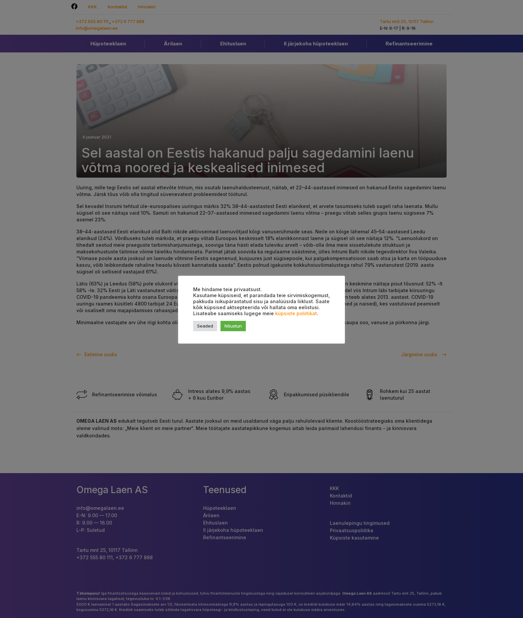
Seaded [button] (205, 326)
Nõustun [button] (233, 326)
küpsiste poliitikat (296, 314)
